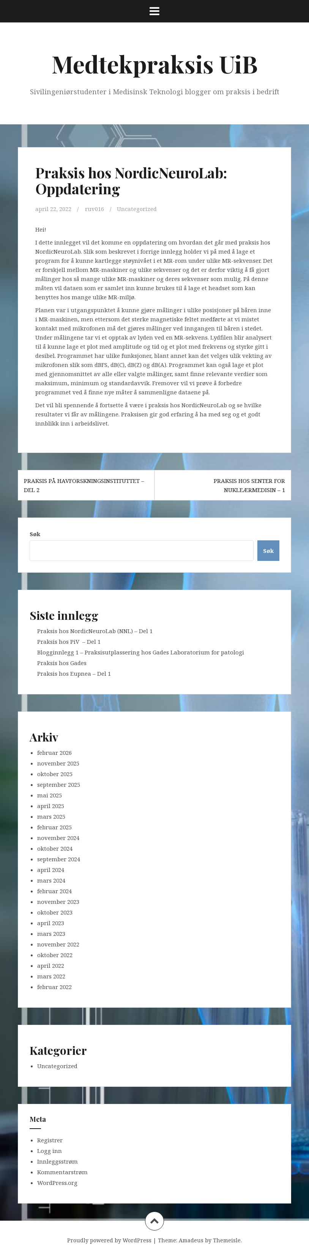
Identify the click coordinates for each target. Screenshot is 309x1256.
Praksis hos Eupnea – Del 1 (74, 673)
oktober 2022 (55, 955)
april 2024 (50, 869)
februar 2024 (54, 891)
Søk (35, 534)
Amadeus (191, 1239)
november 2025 (58, 763)
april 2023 (50, 923)
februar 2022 (54, 987)
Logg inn (49, 1150)
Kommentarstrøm (62, 1171)
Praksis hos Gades (62, 663)
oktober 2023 (55, 912)
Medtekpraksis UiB (155, 63)
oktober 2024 (55, 848)
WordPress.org (57, 1182)
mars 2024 (51, 880)
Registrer (50, 1139)
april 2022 (50, 965)
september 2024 (58, 859)
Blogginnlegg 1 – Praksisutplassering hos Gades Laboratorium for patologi (140, 652)
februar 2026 (54, 752)
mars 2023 (51, 933)
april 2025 (50, 806)
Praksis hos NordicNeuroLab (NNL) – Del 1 (95, 631)
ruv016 (94, 209)
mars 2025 (51, 816)
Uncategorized (137, 209)
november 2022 (58, 944)
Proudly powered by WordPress (109, 1239)
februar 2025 (54, 827)
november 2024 (58, 838)
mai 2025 (49, 795)
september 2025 (58, 784)
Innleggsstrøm (57, 1161)
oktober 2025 (55, 774)
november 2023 (58, 901)
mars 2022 (51, 976)
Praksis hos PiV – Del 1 (69, 641)
